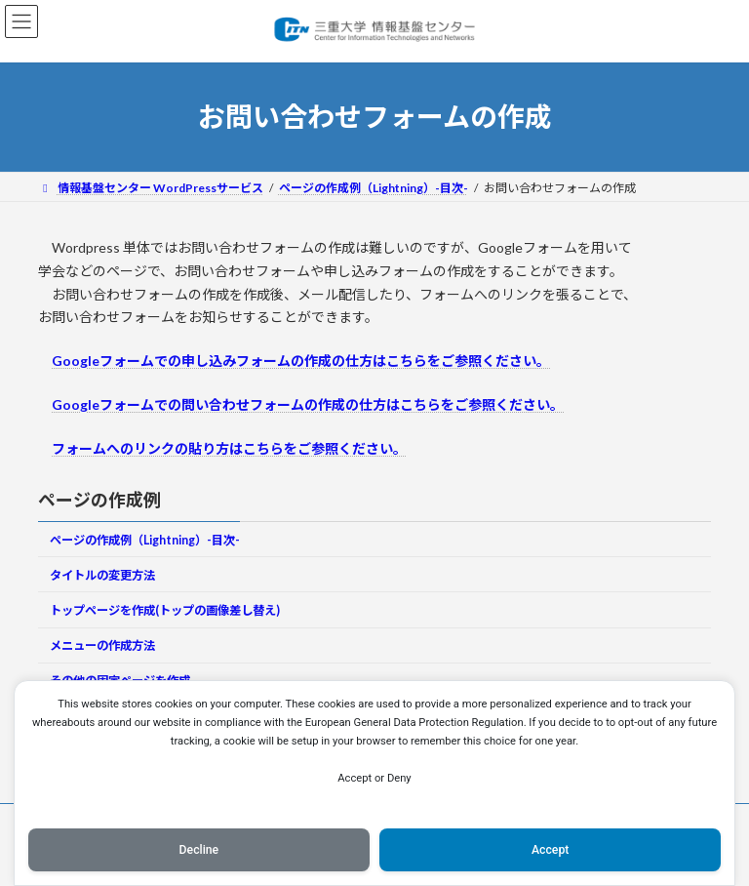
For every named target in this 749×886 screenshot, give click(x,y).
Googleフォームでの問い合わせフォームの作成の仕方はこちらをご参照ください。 (308, 404)
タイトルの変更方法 (102, 574)
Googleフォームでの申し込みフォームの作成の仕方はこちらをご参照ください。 (301, 360)
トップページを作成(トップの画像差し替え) (165, 610)
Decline (199, 850)
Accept (550, 850)
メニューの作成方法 (102, 645)
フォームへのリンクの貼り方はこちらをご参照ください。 (229, 448)
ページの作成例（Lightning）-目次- (145, 539)
